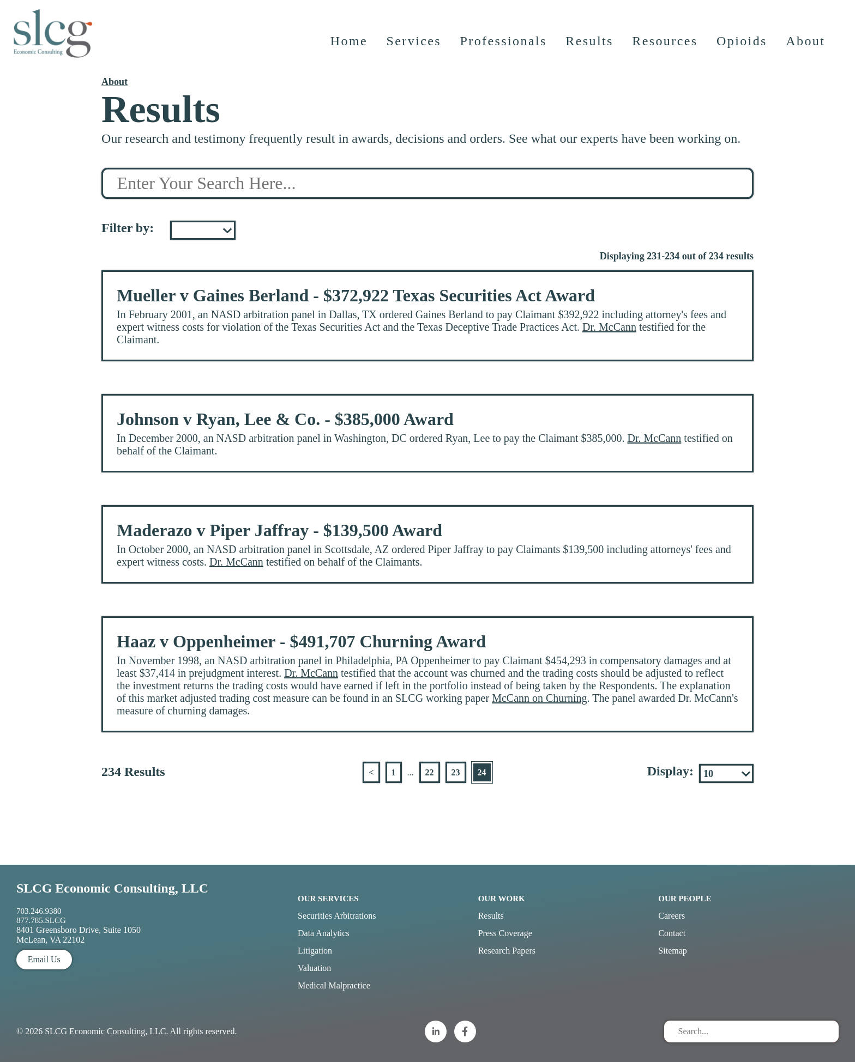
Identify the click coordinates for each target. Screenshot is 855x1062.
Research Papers (506, 950)
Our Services (328, 898)
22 (429, 772)
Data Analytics (324, 933)
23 (455, 772)
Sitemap (672, 950)
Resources (666, 46)
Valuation (314, 968)
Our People (684, 898)
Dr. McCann (609, 327)
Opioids (743, 46)
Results (590, 46)
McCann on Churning (539, 698)
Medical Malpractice (334, 985)
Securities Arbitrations (337, 915)
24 (482, 772)
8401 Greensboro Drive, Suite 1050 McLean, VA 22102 (78, 934)
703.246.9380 (39, 911)
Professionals (504, 46)
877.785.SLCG (41, 920)
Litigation (315, 950)
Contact (671, 933)
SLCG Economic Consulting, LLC (112, 888)
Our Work (501, 898)
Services (414, 46)
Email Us (44, 959)
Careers (671, 915)
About (806, 46)
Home (349, 46)
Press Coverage (505, 933)
